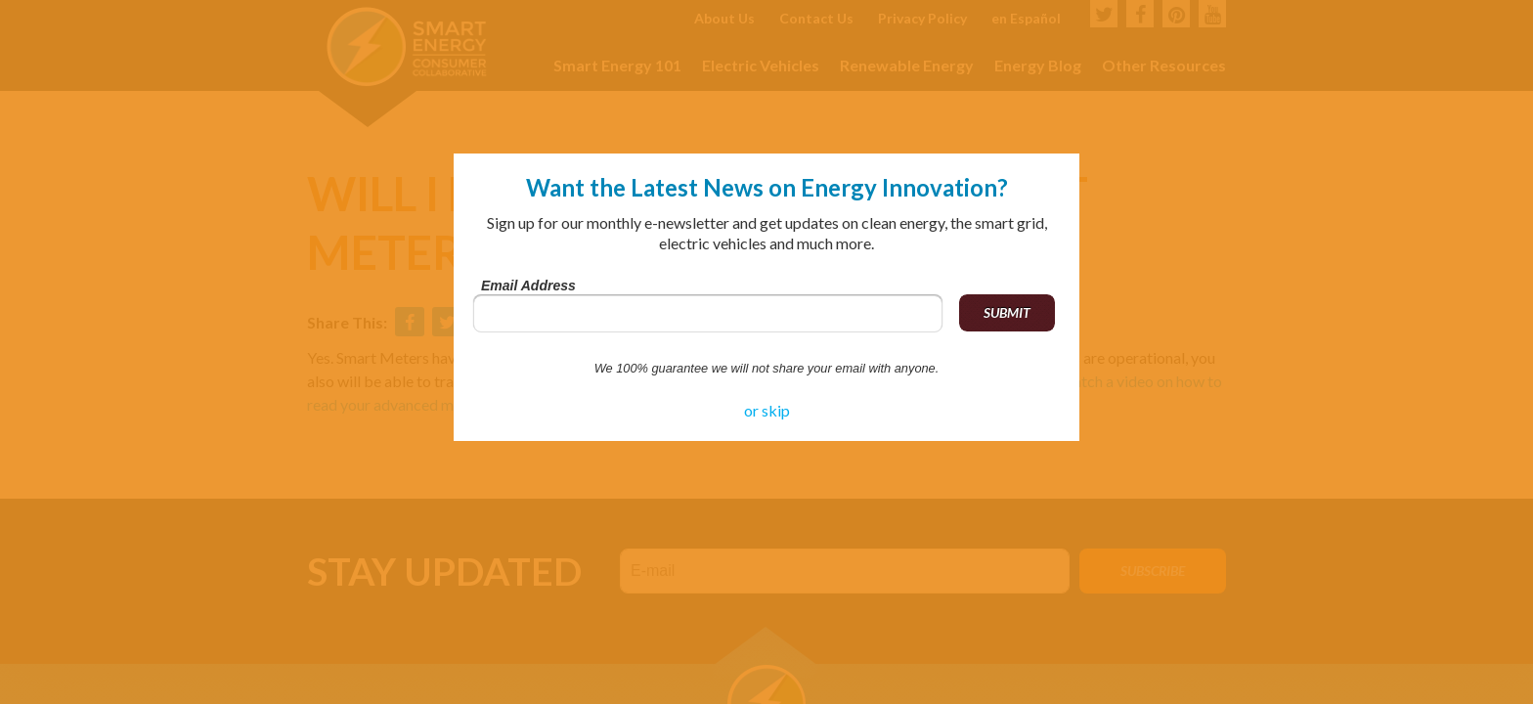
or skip (767, 410)
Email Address (528, 285)
